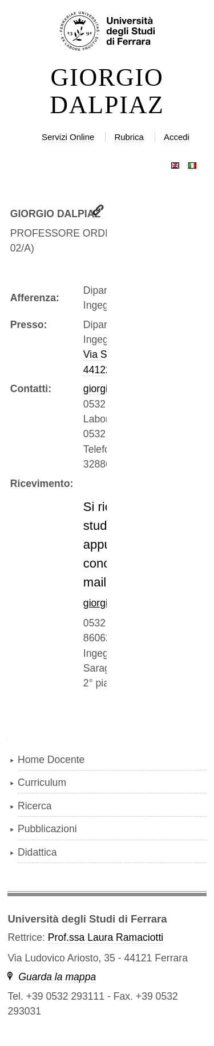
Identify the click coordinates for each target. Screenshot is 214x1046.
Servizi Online (68, 137)
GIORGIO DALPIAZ (107, 91)
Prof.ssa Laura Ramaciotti (105, 937)
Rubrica (129, 137)
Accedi (176, 137)
